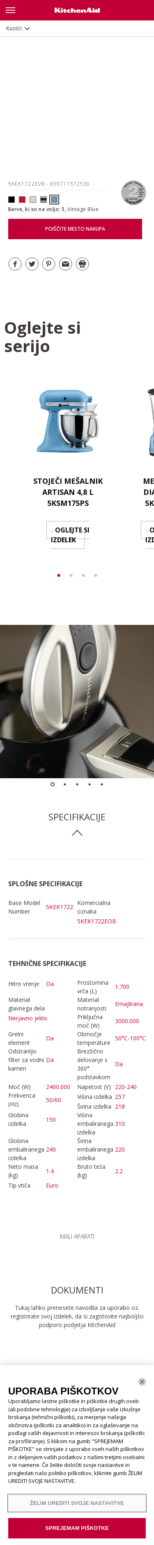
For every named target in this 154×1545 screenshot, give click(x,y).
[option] (68, 470)
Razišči (14, 28)
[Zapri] (142, 1381)
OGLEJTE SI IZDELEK (70, 534)
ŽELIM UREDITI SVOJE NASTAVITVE (77, 1503)
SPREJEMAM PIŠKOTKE (77, 1528)
